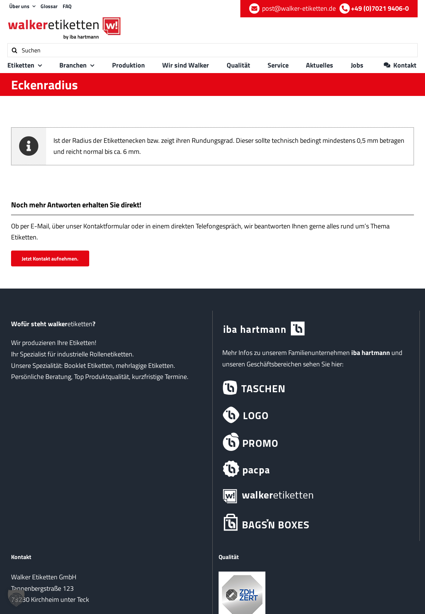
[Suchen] (212, 50)
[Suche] (14, 50)
